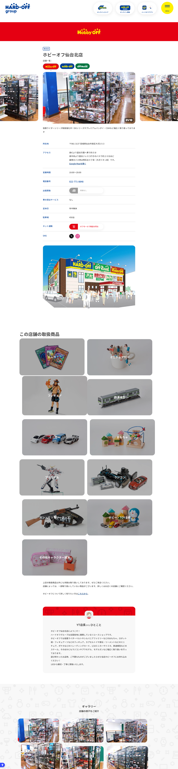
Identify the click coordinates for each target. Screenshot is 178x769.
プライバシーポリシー (53, 726)
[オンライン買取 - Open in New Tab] (125, 8)
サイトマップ (32, 726)
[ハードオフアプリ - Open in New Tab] (147, 8)
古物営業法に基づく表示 (78, 726)
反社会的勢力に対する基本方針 (107, 726)
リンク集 (130, 726)
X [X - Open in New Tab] (70, 754)
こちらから (83, 467)
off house (85, 66)
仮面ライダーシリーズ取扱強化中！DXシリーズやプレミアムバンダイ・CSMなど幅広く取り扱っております (89, 130)
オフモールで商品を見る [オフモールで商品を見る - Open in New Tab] (89, 226)
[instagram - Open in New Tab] (77, 236)
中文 (103, 753)
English (84, 753)
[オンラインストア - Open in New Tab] (102, 8)
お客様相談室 (146, 726)
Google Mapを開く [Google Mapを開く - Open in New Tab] (77, 163)
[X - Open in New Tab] (71, 236)
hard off (68, 66)
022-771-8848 (76, 181)
